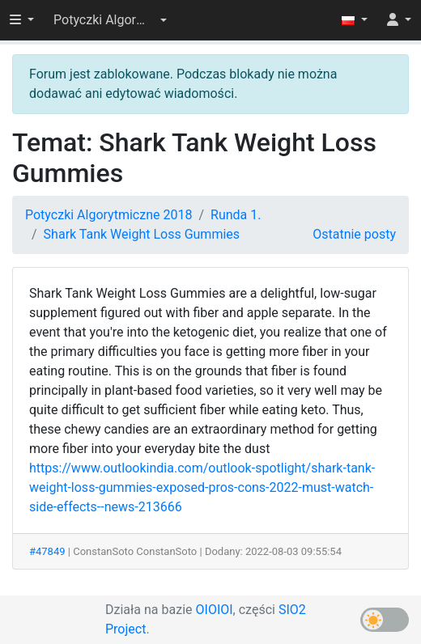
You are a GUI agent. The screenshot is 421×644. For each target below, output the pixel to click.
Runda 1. (235, 214)
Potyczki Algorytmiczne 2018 (108, 214)
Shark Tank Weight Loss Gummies (142, 234)
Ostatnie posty (354, 234)
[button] (110, 20)
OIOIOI (214, 609)
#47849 (47, 551)
